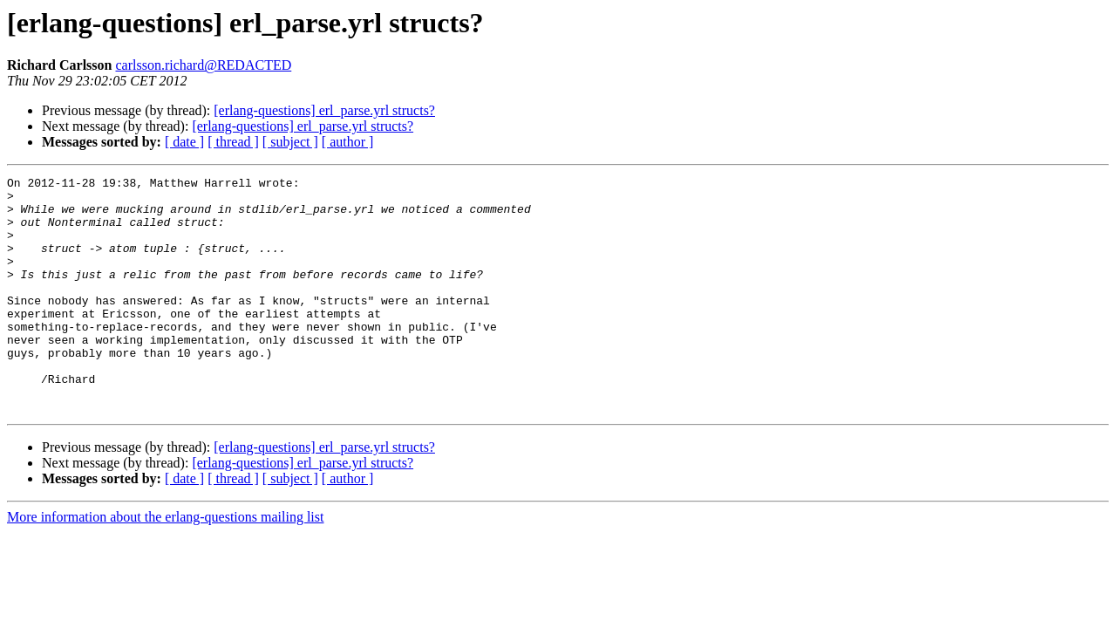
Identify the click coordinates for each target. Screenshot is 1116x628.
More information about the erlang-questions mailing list (165, 563)
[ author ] (348, 141)
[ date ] (184, 141)
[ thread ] (233, 141)
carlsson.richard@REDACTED (203, 65)
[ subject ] (290, 141)
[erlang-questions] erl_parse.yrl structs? (324, 110)
